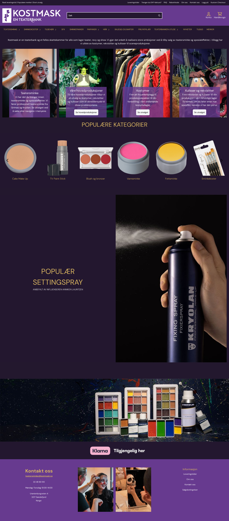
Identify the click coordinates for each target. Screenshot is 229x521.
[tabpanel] (20, 160)
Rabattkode (174, 2)
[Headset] (171, 278)
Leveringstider (133, 2)
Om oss (184, 2)
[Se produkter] (20, 158)
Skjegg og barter (124, 29)
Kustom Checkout (218, 2)
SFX (63, 29)
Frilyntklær (144, 29)
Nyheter (187, 29)
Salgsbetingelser (190, 490)
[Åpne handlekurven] (220, 15)
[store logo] (31, 15)
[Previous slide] (8, 160)
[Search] (159, 15)
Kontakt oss (194, 2)
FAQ (165, 2)
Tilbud (200, 29)
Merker (210, 29)
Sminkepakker (77, 29)
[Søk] (114, 15)
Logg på (205, 2)
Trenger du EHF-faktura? (151, 2)
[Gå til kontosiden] (209, 15)
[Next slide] (221, 160)
